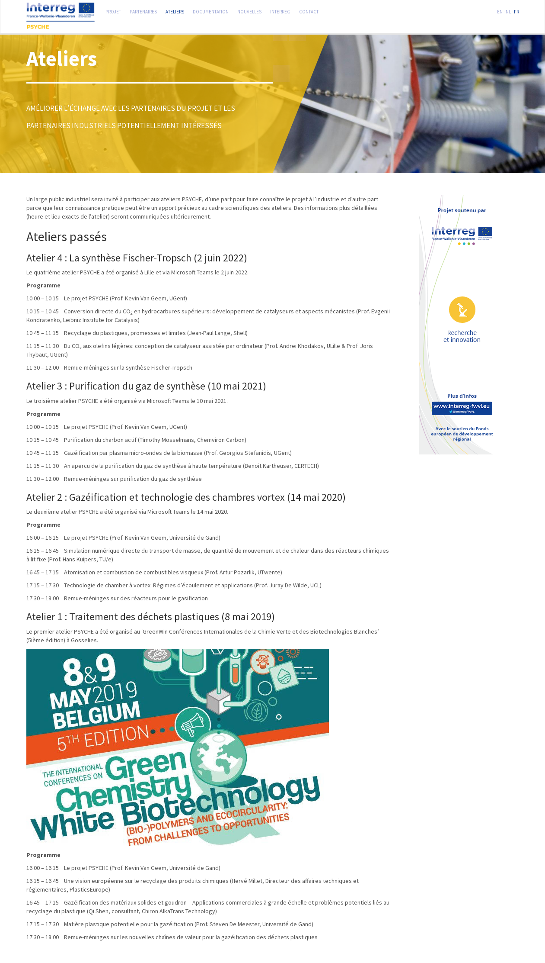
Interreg (280, 10)
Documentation (211, 10)
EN (500, 10)
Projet (113, 10)
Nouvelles (249, 10)
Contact (309, 10)
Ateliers (175, 10)
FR (516, 10)
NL (508, 10)
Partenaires (143, 10)
